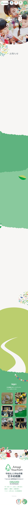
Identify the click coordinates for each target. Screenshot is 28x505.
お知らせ (14, 486)
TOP (5, 486)
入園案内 (10, 488)
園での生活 (20, 486)
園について (10, 486)
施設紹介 (6, 488)
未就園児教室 (16, 488)
